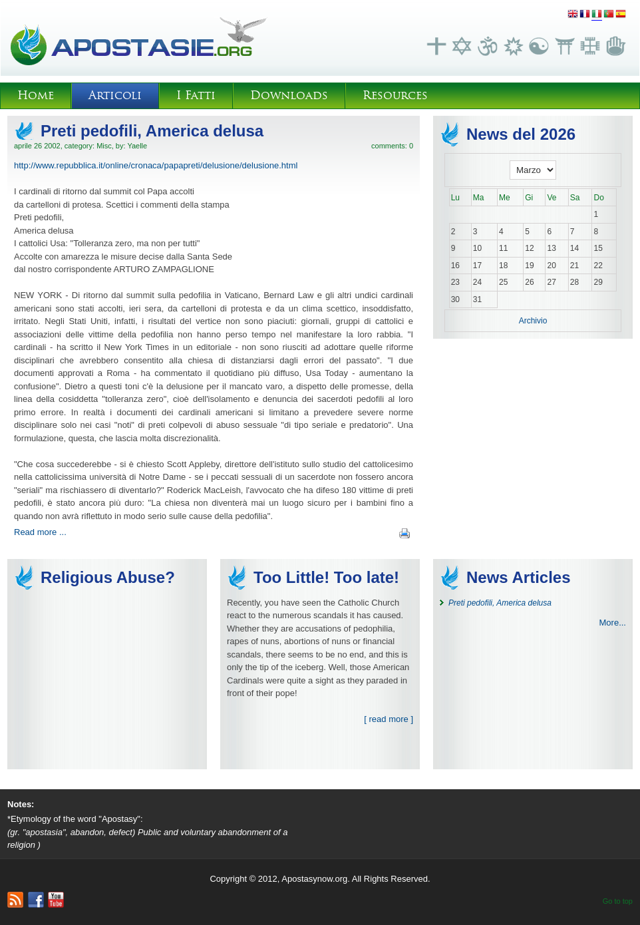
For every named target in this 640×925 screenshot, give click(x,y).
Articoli (115, 95)
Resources (395, 95)
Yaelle (137, 146)
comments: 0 (392, 146)
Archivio (533, 320)
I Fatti (196, 95)
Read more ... (40, 532)
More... (612, 623)
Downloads (289, 95)
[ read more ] (388, 719)
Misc (104, 146)
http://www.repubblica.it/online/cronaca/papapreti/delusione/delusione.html (155, 165)
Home (35, 95)
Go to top (618, 901)
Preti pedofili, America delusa (152, 131)
